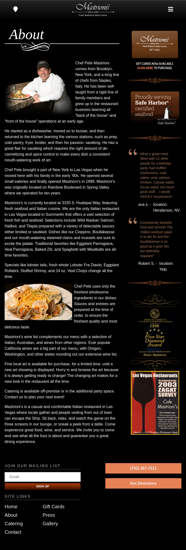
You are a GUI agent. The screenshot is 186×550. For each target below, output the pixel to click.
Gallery (50, 523)
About (11, 515)
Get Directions (143, 483)
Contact (13, 532)
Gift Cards (53, 506)
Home (11, 506)
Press (49, 515)
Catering (14, 523)
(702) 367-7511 (143, 468)
